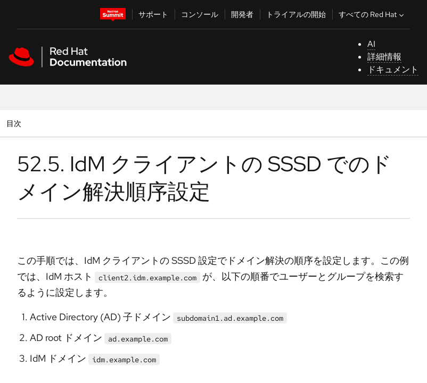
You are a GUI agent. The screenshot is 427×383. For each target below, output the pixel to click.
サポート (153, 14)
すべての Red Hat (372, 14)
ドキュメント (392, 69)
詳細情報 (384, 56)
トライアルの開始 (296, 14)
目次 (15, 123)
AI (371, 43)
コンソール (199, 14)
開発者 (242, 14)
